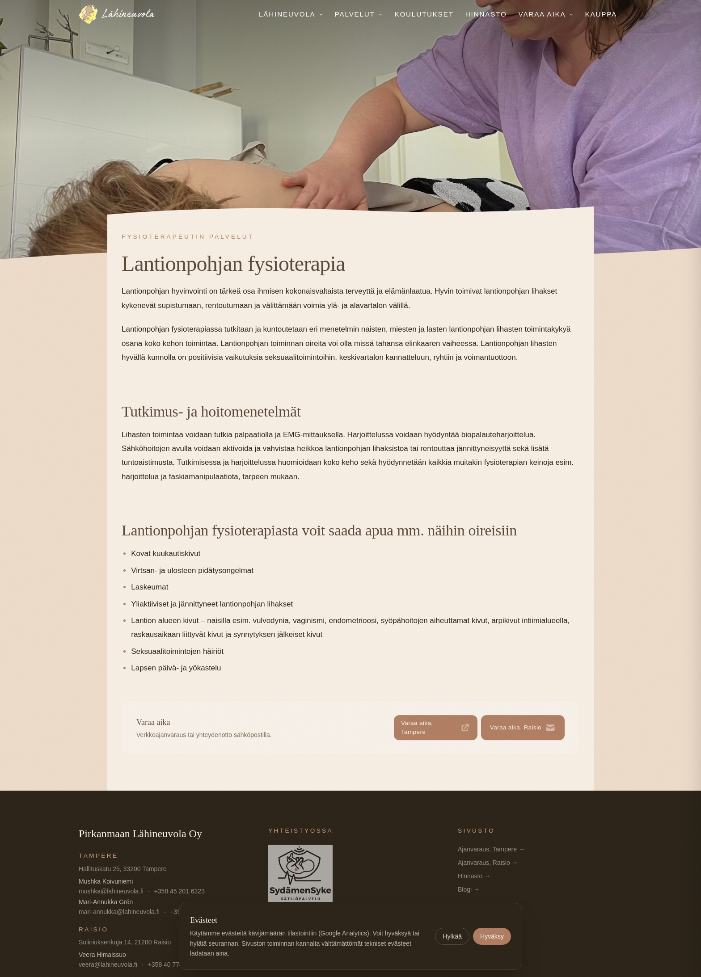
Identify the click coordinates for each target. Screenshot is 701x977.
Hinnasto (486, 14)
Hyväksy (492, 936)
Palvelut (359, 14)
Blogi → (469, 889)
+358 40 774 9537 (173, 964)
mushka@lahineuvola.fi (111, 891)
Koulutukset (423, 14)
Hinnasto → (474, 876)
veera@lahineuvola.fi (108, 964)
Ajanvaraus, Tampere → (491, 849)
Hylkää (452, 936)
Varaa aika (546, 14)
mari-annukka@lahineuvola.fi (119, 911)
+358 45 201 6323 (179, 891)
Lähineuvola (291, 14)
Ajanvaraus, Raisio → (488, 862)
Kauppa (601, 14)
